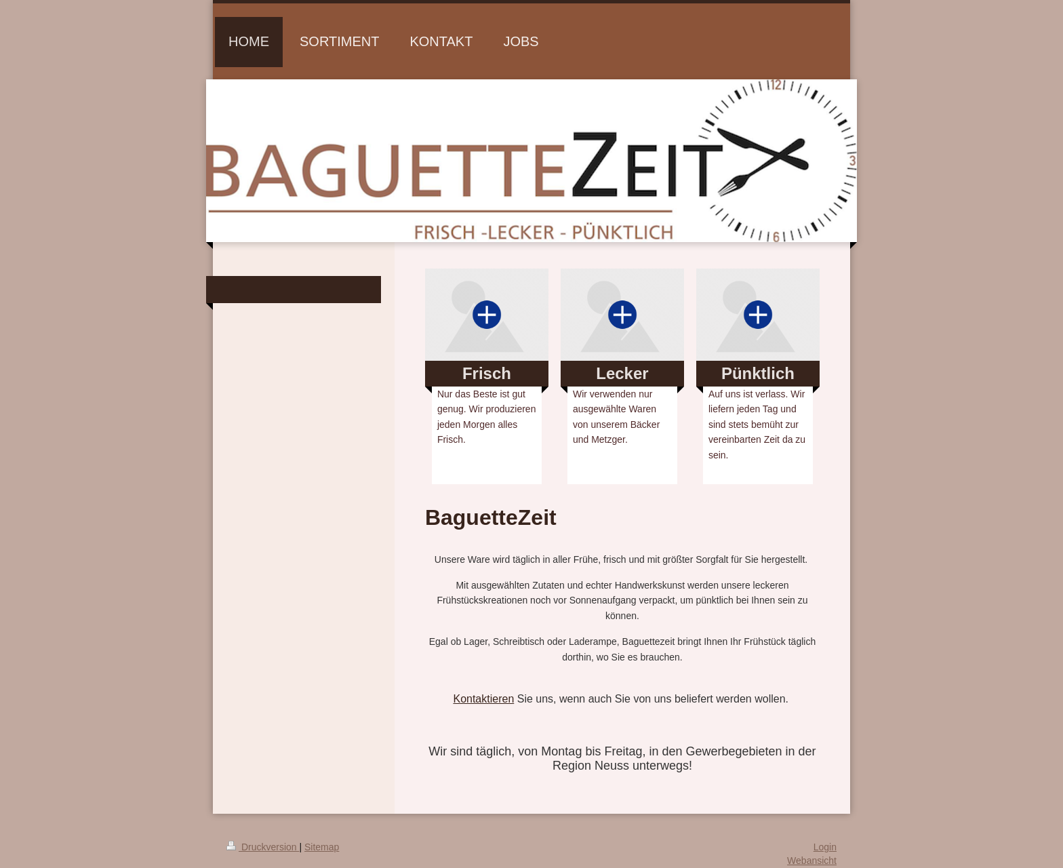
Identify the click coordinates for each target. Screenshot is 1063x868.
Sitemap (321, 847)
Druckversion (262, 847)
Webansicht (812, 860)
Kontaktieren (483, 699)
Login (825, 847)
